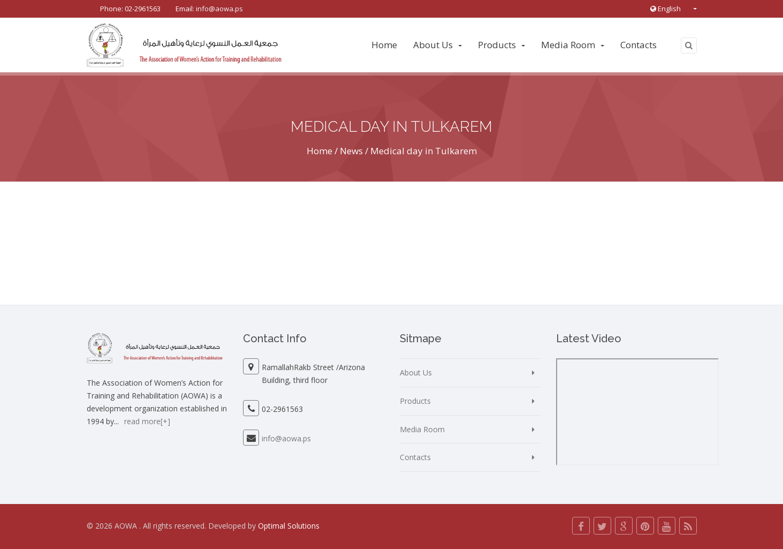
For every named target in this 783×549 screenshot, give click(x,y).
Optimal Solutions (289, 526)
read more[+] (147, 421)
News (351, 151)
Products (501, 45)
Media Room (572, 45)
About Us (437, 45)
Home (384, 45)
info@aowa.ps (219, 8)
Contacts (638, 45)
